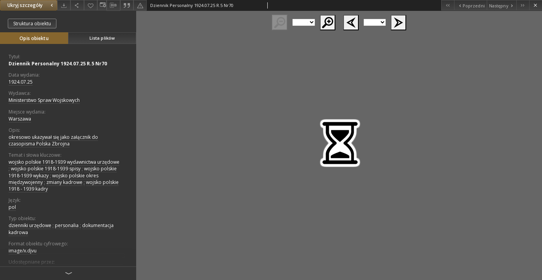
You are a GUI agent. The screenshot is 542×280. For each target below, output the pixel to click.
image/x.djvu (23, 250)
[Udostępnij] (77, 5)
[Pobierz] (63, 5)
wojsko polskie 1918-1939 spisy (46, 168)
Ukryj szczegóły (31, 5)
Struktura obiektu (32, 23)
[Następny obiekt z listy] (501, 5)
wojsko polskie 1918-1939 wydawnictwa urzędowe (64, 162)
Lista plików (102, 38)
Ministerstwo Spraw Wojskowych (44, 100)
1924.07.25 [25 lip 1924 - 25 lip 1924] (21, 82)
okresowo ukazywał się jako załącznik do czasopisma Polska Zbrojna (53, 140)
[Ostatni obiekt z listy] (522, 5)
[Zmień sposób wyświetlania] (102, 5)
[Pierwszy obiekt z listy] (447, 5)
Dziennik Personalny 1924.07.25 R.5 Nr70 (58, 63)
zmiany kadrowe (64, 182)
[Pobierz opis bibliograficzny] (113, 5)
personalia (67, 225)
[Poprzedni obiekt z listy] (470, 5)
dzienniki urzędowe (30, 225)
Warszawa (20, 119)
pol (12, 207)
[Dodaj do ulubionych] (90, 5)
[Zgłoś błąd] (140, 5)
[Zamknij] (535, 5)
